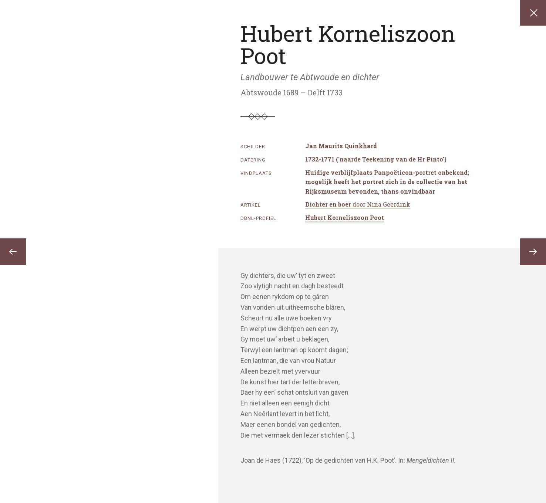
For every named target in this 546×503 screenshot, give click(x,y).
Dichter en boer (357, 204)
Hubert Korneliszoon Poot (344, 217)
